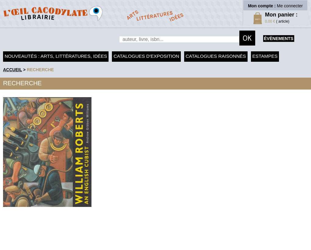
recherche (40, 69)
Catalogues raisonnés (216, 56)
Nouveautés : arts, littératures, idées (56, 56)
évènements (278, 38)
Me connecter (290, 5)
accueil (12, 69)
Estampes (265, 56)
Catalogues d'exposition (146, 56)
